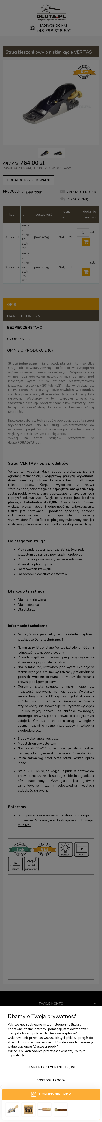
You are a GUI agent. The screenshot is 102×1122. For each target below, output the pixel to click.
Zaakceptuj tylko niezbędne (51, 1067)
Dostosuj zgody (51, 1080)
